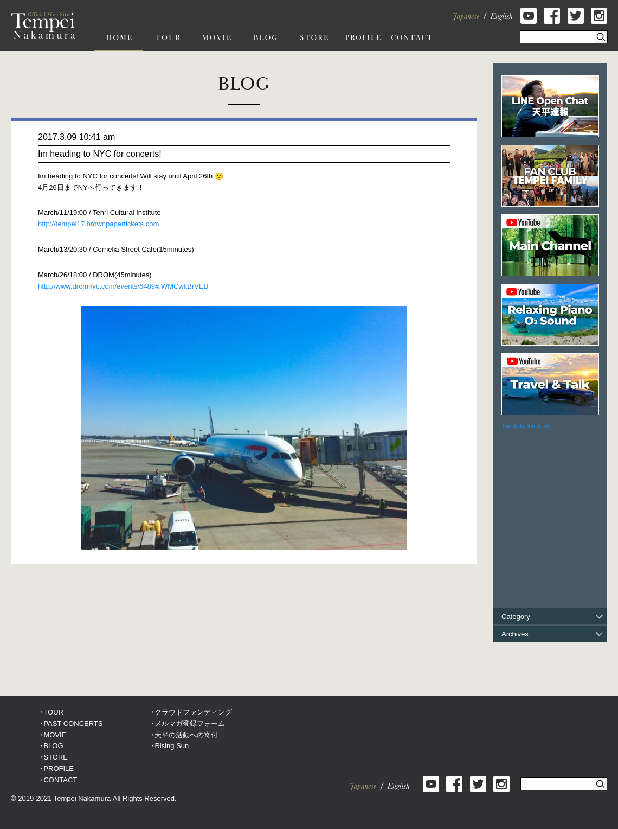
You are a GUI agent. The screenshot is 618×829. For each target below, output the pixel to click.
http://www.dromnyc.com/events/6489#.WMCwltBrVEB (123, 286)
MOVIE (54, 735)
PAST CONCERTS (72, 723)
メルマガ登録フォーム (189, 723)
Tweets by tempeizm (526, 426)
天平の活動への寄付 (186, 735)
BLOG (53, 746)
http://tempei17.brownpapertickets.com (98, 224)
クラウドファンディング (193, 712)
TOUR (53, 712)
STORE (55, 757)
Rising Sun (171, 746)
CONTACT (60, 780)
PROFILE (58, 768)
